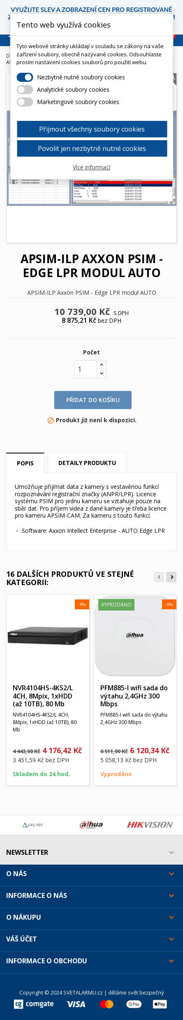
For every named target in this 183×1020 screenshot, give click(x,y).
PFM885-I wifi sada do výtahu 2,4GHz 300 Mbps (134, 696)
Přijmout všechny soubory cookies (92, 129)
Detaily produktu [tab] (87, 463)
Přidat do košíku (93, 400)
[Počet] (85, 369)
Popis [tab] (25, 463)
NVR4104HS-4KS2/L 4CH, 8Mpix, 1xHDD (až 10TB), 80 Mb (43, 696)
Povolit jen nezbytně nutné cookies (92, 148)
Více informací (91, 167)
